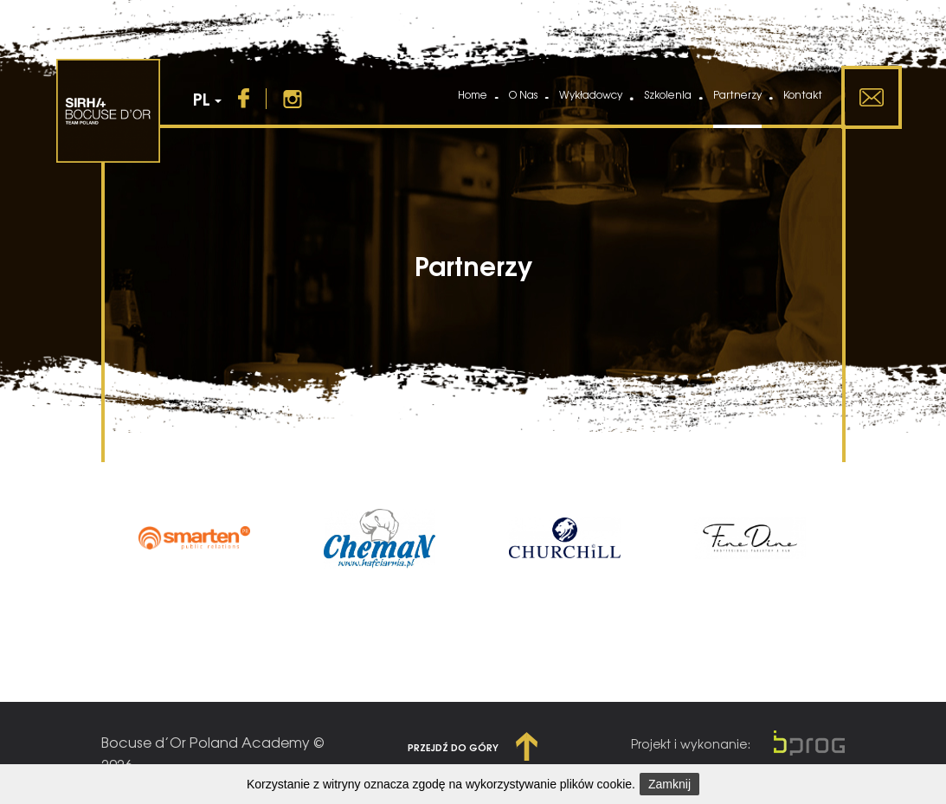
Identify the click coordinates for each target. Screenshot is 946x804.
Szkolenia (668, 94)
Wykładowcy (590, 94)
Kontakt (802, 94)
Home (472, 94)
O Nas (523, 94)
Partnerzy (737, 94)
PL (207, 98)
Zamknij (669, 784)
